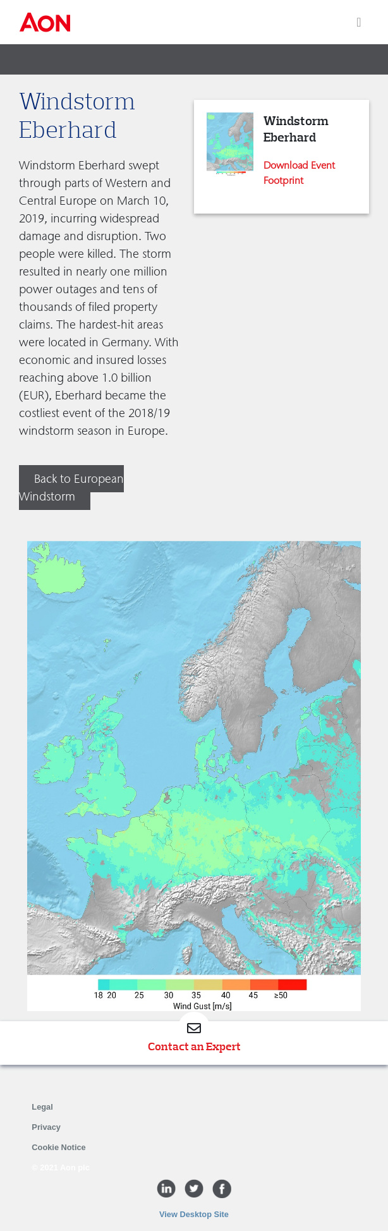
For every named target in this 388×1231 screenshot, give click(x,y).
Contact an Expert (194, 1046)
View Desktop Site (194, 1214)
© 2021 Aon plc (60, 1167)
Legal (42, 1107)
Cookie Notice (58, 1147)
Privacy (46, 1127)
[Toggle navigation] (358, 22)
